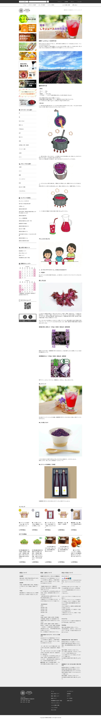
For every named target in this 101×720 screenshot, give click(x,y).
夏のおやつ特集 (22, 228)
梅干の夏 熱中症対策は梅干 (25, 203)
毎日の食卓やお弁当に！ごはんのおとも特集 (27, 234)
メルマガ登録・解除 (65, 5)
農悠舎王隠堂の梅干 (23, 209)
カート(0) (78, 1)
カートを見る (69, 698)
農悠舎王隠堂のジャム (23, 238)
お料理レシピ (21, 206)
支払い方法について (55, 693)
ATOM (55, 710)
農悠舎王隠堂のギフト (23, 231)
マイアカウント (70, 691)
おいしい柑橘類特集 (23, 218)
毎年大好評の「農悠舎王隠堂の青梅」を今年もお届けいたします (27, 212)
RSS (52, 710)
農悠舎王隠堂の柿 (22, 215)
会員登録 (65, 1)
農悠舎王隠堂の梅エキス (24, 226)
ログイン (71, 1)
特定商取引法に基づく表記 (56, 700)
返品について (54, 698)
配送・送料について (55, 696)
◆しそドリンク (42, 384)
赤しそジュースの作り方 (24, 201)
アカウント (59, 1)
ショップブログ (54, 707)
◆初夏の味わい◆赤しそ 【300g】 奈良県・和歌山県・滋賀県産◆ (54, 327)
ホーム (25, 4)
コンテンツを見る (50, 4)
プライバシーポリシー (55, 703)
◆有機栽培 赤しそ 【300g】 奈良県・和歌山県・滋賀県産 (52, 356)
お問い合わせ (74, 5)
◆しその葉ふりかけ (43, 422)
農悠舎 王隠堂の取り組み (24, 240)
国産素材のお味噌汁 (23, 223)
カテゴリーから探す (31, 4)
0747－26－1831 (26, 700)
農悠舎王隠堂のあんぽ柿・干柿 (25, 220)
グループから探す (41, 4)
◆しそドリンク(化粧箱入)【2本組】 (47, 464)
